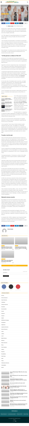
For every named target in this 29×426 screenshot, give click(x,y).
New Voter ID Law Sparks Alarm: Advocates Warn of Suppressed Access (18, 397)
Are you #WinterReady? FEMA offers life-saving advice (18, 372)
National (4, 5)
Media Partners (3, 338)
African (3, 245)
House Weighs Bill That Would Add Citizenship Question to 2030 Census (18, 386)
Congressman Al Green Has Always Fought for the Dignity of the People (21, 248)
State (2, 358)
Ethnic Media (10, 229)
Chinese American (4, 304)
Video (2, 360)
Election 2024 (20, 414)
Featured (2, 313)
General (2, 315)
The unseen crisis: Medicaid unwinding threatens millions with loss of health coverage (8, 102)
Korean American (4, 329)
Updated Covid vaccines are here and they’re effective (18, 401)
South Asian (3, 356)
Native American (4, 342)
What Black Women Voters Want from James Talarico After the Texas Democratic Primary (7, 248)
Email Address (5, 272)
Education (3, 306)
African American (4, 297)
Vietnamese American (5, 362)
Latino (2, 331)
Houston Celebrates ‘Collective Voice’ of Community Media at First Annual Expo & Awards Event (18, 390)
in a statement (22, 75)
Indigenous (3, 324)
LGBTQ (2, 333)
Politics (2, 349)
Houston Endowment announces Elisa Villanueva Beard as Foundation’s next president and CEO (8, 106)
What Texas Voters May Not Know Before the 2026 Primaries (7, 261)
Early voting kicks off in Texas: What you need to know (18, 376)
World (2, 367)
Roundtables (3, 353)
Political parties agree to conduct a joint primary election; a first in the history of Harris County (8, 99)
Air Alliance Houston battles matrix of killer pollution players (8, 110)
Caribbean (3, 302)
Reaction (2, 351)
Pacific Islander (4, 347)
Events (2, 311)
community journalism (12, 414)
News (2, 344)
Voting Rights (3, 365)
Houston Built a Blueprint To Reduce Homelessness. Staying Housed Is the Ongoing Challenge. (18, 379)
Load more (14, 265)
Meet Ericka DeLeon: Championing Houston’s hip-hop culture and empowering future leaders (18, 404)
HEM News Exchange (5, 320)
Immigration (3, 322)
